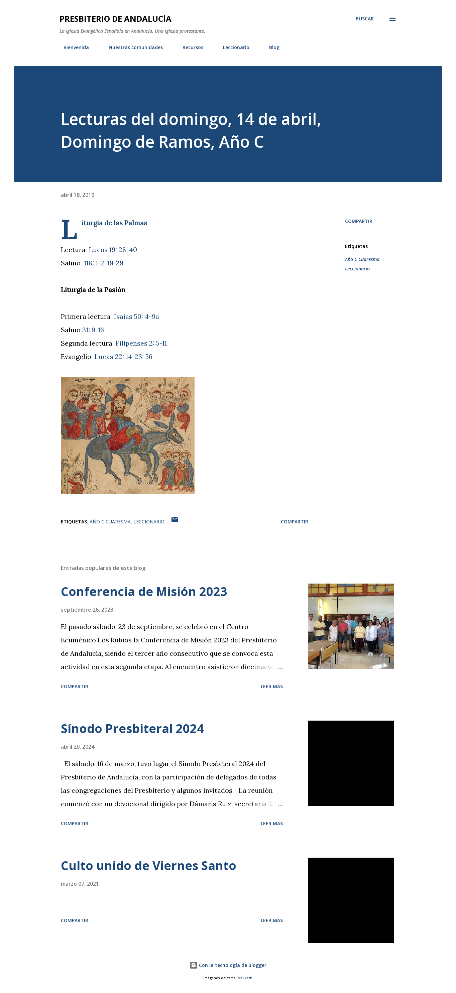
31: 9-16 (93, 330)
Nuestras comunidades (132, 47)
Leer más (272, 686)
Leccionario (232, 47)
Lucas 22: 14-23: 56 (123, 356)
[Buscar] (365, 19)
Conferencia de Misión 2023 (144, 591)
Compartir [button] (358, 221)
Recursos (189, 47)
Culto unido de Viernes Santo (148, 865)
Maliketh (245, 978)
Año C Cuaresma (362, 259)
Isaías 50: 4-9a (136, 316)
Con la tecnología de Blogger (228, 965)
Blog (270, 47)
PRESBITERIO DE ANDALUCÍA (116, 18)
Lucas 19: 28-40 (113, 249)
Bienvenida (72, 47)
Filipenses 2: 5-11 (141, 343)
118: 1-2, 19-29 (103, 263)
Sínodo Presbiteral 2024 (132, 728)
